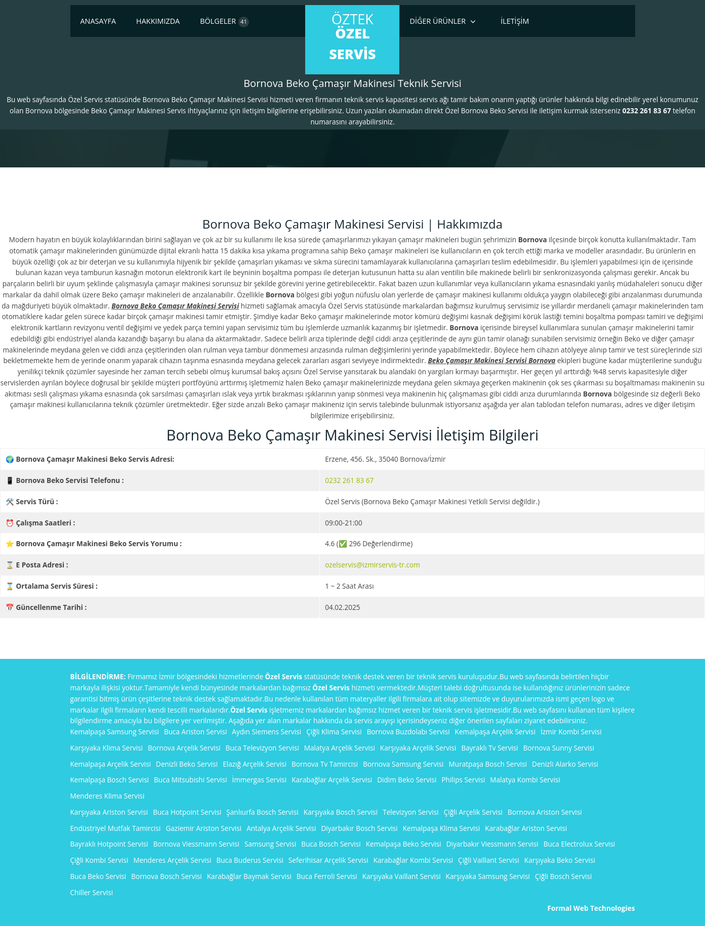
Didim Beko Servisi (406, 779)
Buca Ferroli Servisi (327, 876)
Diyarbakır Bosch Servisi (359, 828)
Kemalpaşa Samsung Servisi (114, 731)
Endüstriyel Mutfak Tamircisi (115, 828)
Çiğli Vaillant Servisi (488, 860)
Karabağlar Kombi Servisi (413, 860)
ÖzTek (352, 36)
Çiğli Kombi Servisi (99, 860)
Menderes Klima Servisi (107, 796)
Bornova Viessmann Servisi (196, 844)
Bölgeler (224, 21)
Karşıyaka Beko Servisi (559, 860)
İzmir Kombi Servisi (571, 731)
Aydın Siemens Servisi (266, 731)
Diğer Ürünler (438, 21)
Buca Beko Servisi (98, 876)
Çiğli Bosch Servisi (563, 876)
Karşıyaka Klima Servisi (106, 748)
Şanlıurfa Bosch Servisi (262, 812)
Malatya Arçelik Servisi (339, 748)
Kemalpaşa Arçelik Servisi (495, 731)
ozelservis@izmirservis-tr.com (372, 564)
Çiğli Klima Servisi (333, 731)
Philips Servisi (463, 779)
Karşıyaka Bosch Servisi (341, 812)
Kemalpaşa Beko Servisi (403, 844)
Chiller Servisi (91, 892)
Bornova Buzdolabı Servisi (408, 731)
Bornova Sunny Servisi (558, 748)
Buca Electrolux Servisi (579, 844)
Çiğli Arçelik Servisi (473, 812)
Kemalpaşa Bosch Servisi (109, 779)
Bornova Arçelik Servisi (184, 748)
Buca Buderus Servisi (249, 860)
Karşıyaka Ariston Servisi (109, 812)
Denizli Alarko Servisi (565, 764)
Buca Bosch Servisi (330, 844)
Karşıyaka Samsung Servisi (488, 876)
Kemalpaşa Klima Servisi (441, 828)
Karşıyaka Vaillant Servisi (401, 876)
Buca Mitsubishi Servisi (190, 779)
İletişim (515, 21)
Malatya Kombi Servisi (525, 779)
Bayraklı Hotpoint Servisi (109, 844)
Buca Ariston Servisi (195, 731)
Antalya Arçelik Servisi (281, 828)
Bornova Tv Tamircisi (325, 764)
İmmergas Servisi (259, 779)
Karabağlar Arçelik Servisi (332, 779)
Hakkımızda (158, 21)
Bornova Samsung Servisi (403, 764)
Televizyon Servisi (410, 812)
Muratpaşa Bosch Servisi (488, 764)
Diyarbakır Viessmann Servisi (492, 844)
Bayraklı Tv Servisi (489, 748)
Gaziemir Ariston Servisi (203, 828)
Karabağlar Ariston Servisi (526, 828)
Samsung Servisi (270, 844)
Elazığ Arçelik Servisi (254, 764)
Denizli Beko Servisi (187, 764)
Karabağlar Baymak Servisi (249, 876)
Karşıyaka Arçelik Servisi (418, 748)
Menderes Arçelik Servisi (172, 860)
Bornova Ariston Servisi (545, 812)
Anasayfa (98, 21)
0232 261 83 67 (349, 480)
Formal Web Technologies (591, 908)
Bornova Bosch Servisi (166, 876)
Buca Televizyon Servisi (262, 748)
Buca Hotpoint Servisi (187, 812)
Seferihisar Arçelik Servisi (328, 860)
